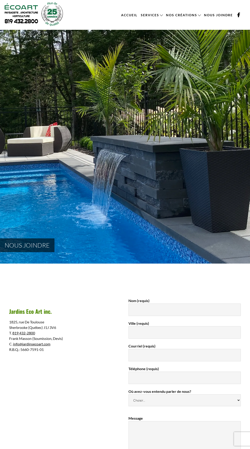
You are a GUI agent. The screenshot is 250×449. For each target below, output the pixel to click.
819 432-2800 (23, 333)
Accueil (129, 15)
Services (150, 15)
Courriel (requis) (184, 350)
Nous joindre (218, 15)
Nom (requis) (184, 305)
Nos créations (181, 15)
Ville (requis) (184, 327)
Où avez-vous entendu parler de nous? (184, 395)
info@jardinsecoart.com (31, 344)
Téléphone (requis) (184, 373)
